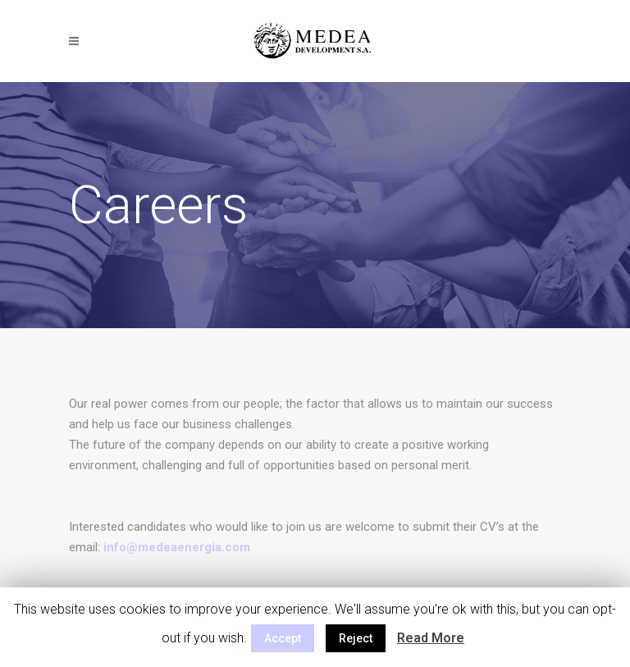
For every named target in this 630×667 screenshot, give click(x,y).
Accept (282, 638)
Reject (355, 638)
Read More (430, 638)
